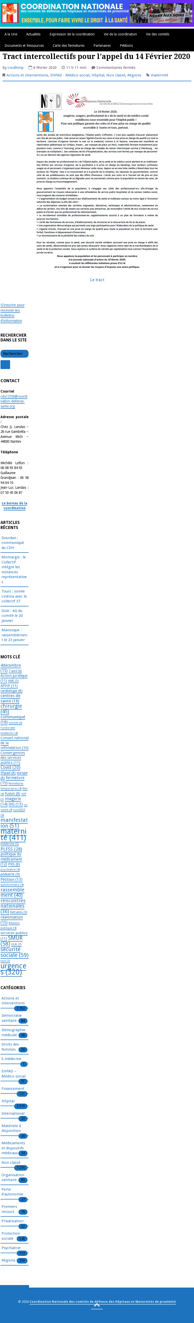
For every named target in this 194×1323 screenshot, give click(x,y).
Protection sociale (11, 1236)
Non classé (115, 75)
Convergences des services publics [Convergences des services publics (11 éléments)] (13, 757)
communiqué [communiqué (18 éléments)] (13, 719)
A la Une (11, 34)
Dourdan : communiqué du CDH (13, 543)
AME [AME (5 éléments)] (13, 681)
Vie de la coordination (120, 34)
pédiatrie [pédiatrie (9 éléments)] (10, 874)
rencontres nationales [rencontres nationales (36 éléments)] (13, 906)
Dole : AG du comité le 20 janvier (12, 615)
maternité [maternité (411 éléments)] (14, 834)
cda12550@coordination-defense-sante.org (14, 401)
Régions (134, 75)
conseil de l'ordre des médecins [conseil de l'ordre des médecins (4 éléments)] (11, 728)
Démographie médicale (13, 1033)
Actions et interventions (27, 75)
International (13, 1113)
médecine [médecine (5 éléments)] (10, 844)
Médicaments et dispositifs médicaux (13, 1148)
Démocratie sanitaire (12, 1018)
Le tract (97, 279)
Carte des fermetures (68, 46)
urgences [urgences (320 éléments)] (13, 969)
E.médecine (11, 1059)
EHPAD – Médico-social (14, 1074)
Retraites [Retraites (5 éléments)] (18, 912)
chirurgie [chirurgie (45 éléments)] (11, 709)
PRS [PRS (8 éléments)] (14, 864)
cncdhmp (15, 67)
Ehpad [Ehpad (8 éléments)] (8, 773)
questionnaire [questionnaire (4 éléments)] (12, 884)
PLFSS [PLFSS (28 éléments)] (11, 849)
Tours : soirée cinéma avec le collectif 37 (14, 596)
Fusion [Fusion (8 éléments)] (12, 793)
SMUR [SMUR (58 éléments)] (11, 941)
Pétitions (126, 46)
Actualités (33, 34)
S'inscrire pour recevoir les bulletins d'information (13, 313)
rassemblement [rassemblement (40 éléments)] (13, 892)
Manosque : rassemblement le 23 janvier (14, 635)
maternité (159, 75)
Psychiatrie (11, 1248)
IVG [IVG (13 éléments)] (16, 804)
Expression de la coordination (72, 34)
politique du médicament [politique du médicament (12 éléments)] (11, 859)
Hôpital (97, 75)
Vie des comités (157, 34)
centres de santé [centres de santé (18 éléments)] (10, 698)
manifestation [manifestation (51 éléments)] (14, 823)
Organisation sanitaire (13, 1178)
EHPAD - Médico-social (69, 75)
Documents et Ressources (24, 46)
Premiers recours (9, 1209)
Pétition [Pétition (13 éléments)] (11, 879)
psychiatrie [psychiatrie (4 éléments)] (10, 869)
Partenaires (102, 46)
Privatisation (12, 1221)
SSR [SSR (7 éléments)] (16, 944)
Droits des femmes (10, 1047)
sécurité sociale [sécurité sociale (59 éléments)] (15, 952)
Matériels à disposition (11, 1129)
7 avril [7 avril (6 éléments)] (15, 671)
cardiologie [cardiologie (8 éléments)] (11, 691)
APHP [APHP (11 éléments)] (9, 685)
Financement (13, 1088)
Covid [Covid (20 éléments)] (10, 767)
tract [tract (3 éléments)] (5, 961)
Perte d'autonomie (12, 1192)
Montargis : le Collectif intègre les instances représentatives (14, 569)
